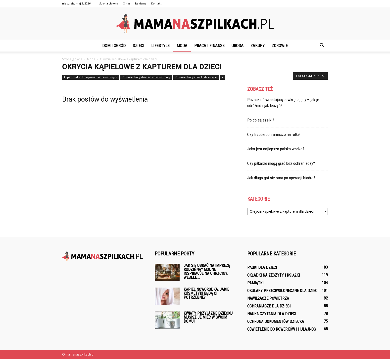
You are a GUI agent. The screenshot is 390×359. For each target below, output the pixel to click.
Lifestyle (160, 45)
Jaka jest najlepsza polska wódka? (275, 148)
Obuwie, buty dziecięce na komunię (146, 77)
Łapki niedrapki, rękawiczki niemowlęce (90, 77)
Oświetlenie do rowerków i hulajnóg (281, 329)
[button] (322, 46)
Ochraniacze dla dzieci (269, 306)
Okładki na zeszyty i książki (273, 275)
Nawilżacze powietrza (268, 298)
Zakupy (257, 45)
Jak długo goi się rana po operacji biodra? (281, 177)
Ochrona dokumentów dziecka (275, 321)
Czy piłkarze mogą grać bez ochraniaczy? (281, 163)
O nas (126, 3)
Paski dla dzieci (262, 267)
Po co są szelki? (260, 120)
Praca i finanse (209, 45)
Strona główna (108, 3)
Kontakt (156, 3)
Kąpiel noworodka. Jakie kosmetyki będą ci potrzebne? (206, 293)
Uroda (238, 45)
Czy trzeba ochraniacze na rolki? (273, 134)
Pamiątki (255, 283)
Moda (182, 45)
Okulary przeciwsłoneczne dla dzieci (282, 290)
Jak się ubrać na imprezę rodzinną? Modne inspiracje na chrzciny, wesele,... (207, 271)
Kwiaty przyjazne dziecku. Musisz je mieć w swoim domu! (208, 317)
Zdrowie (280, 45)
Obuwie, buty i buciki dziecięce (196, 77)
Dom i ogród (114, 45)
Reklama (140, 3)
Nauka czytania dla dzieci (271, 313)
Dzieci (138, 45)
